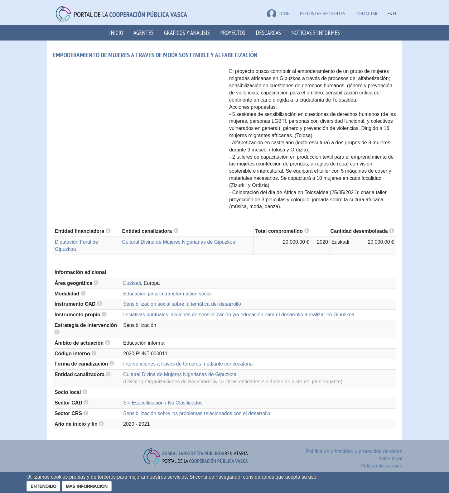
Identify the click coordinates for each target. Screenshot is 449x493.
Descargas (268, 32)
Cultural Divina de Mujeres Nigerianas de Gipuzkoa (178, 242)
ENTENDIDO (43, 486)
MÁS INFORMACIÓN (87, 486)
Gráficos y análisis (187, 32)
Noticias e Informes (315, 32)
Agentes (143, 32)
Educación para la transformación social (167, 293)
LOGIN (278, 13)
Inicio (116, 32)
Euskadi (132, 283)
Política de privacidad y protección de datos (354, 451)
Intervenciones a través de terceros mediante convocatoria (188, 363)
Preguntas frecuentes (322, 13)
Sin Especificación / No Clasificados (162, 402)
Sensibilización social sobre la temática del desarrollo (182, 304)
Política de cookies (381, 465)
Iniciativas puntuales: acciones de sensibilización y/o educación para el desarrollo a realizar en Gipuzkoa (239, 314)
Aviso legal (390, 458)
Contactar (366, 13)
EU (395, 13)
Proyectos (232, 32)
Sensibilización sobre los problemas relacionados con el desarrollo (196, 413)
